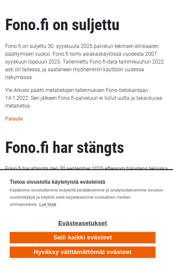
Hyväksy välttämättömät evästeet (83, 252)
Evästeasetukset (82, 223)
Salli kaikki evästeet (82, 237)
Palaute (14, 119)
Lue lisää (47, 204)
